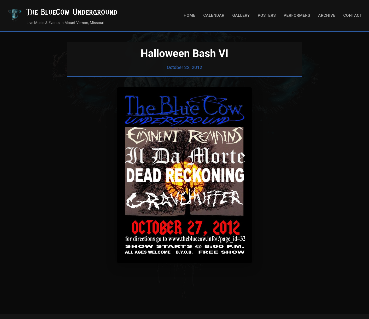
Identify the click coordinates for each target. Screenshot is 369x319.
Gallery (241, 15)
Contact (352, 15)
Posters (267, 15)
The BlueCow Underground (72, 12)
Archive (327, 15)
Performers (297, 15)
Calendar (213, 15)
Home (189, 15)
